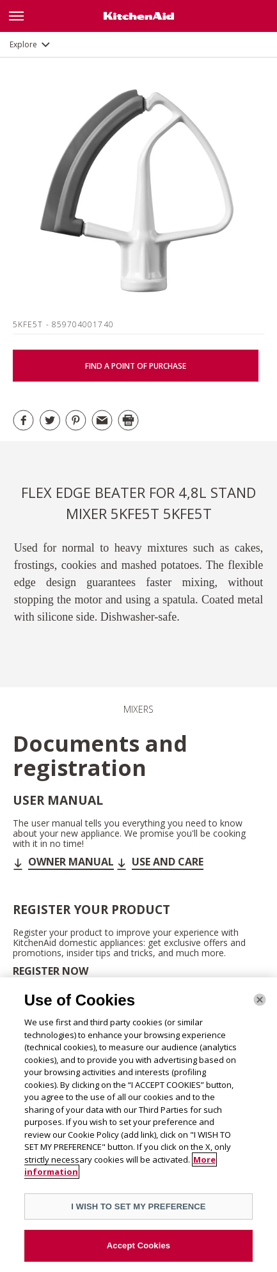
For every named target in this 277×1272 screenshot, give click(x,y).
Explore (23, 44)
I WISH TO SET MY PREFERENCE (138, 1206)
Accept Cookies (138, 1245)
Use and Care (167, 862)
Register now (50, 971)
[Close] (260, 1000)
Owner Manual (71, 862)
